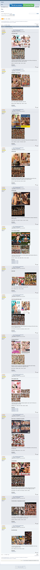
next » (38, 555)
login (8, 13)
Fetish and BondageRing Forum (3, 7)
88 (5, 554)
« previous (35, 555)
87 (4, 554)
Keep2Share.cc (14, 106)
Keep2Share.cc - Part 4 (15, 263)
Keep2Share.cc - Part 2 (15, 261)
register (11, 13)
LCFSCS (3, 30)
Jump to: (22, 560)
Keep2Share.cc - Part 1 (15, 260)
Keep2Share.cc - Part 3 (15, 262)
